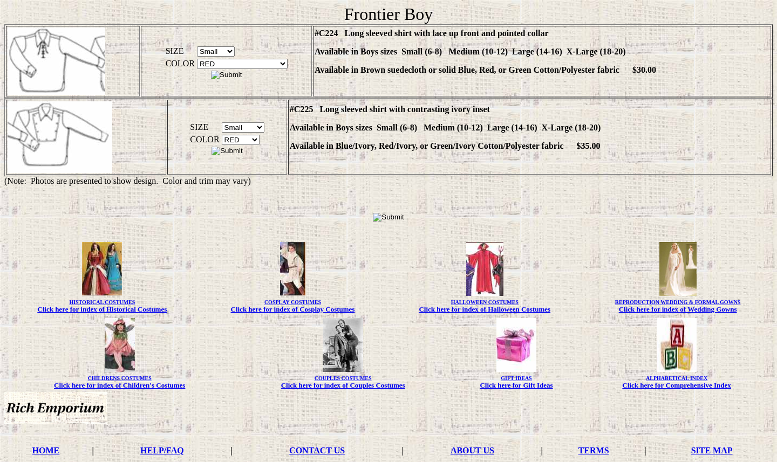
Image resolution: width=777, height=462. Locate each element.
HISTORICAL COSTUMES (102, 302)
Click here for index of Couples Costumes (343, 385)
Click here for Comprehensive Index (676, 385)
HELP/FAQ (162, 450)
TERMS (593, 450)
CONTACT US (317, 450)
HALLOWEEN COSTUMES (485, 302)
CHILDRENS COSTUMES (120, 378)
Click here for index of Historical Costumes (102, 309)
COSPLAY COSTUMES (292, 302)
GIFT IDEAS (516, 378)
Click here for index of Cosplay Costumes (293, 309)
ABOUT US (472, 450)
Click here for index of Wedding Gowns (678, 309)
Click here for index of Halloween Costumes (484, 309)
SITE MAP (712, 450)
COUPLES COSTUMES (343, 378)
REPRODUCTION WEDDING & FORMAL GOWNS (678, 302)
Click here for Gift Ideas (516, 385)
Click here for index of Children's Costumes (119, 385)
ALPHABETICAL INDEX (676, 378)
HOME (46, 450)
